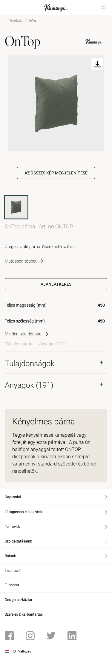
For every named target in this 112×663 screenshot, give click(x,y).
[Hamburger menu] (103, 7)
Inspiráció (13, 571)
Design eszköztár (18, 600)
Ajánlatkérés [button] (56, 284)
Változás (24, 651)
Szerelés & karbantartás (24, 614)
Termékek (16, 20)
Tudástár (12, 585)
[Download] (97, 64)
